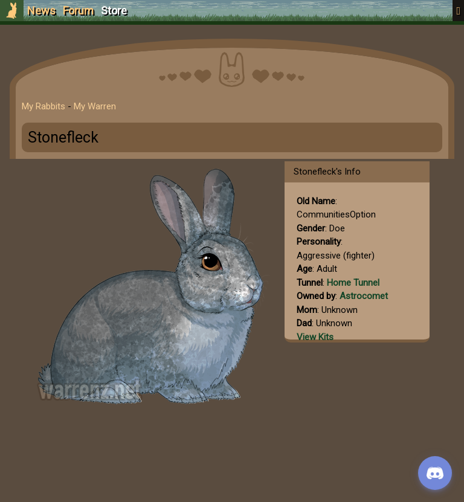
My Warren (95, 106)
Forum (78, 10)
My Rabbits (43, 106)
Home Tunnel (353, 282)
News (41, 10)
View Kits (315, 337)
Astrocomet (364, 296)
